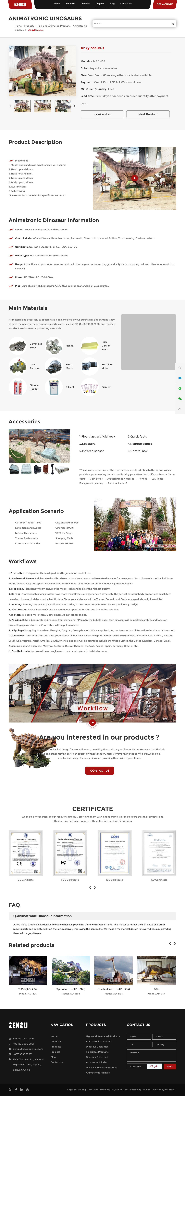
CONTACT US (100, 770)
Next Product (148, 114)
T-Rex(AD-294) (27, 989)
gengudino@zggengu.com (28, 1049)
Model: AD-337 (156, 993)
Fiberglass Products (97, 1052)
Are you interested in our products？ (100, 737)
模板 (156, 989)
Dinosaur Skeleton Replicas (101, 1067)
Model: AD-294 (28, 993)
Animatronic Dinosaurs (99, 1041)
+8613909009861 (22, 1054)
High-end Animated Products (54, 26)
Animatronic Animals (98, 1072)
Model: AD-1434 (113, 993)
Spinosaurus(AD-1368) (70, 989)
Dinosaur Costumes (97, 1046)
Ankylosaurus (36, 30)
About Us (70, 3)
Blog (112, 3)
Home (56, 3)
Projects (100, 3)
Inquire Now (102, 114)
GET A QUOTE (165, 4)
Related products (31, 945)
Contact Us (126, 3)
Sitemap (145, 1089)
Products (85, 3)
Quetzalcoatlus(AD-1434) (113, 989)
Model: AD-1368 (70, 993)
